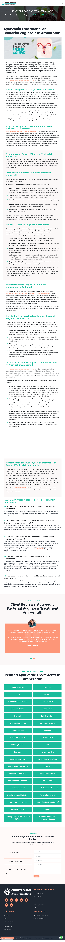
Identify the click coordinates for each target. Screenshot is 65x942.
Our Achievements (9, 922)
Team (5, 919)
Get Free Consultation (7, 938)
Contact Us (37, 902)
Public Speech (8, 928)
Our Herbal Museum (9, 925)
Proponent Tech (48, 940)
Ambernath (21, 15)
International (7, 931)
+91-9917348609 (14, 853)
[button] (31, 658)
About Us (6, 916)
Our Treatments (38, 893)
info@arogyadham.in (15, 861)
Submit (36, 876)
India (35, 908)
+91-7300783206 (20, 488)
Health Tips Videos (39, 905)
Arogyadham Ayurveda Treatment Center (20, 80)
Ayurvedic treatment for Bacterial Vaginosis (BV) (22, 132)
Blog (35, 899)
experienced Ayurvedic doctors (16, 293)
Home (7, 15)
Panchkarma (37, 896)
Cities (13, 15)
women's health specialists (39, 293)
